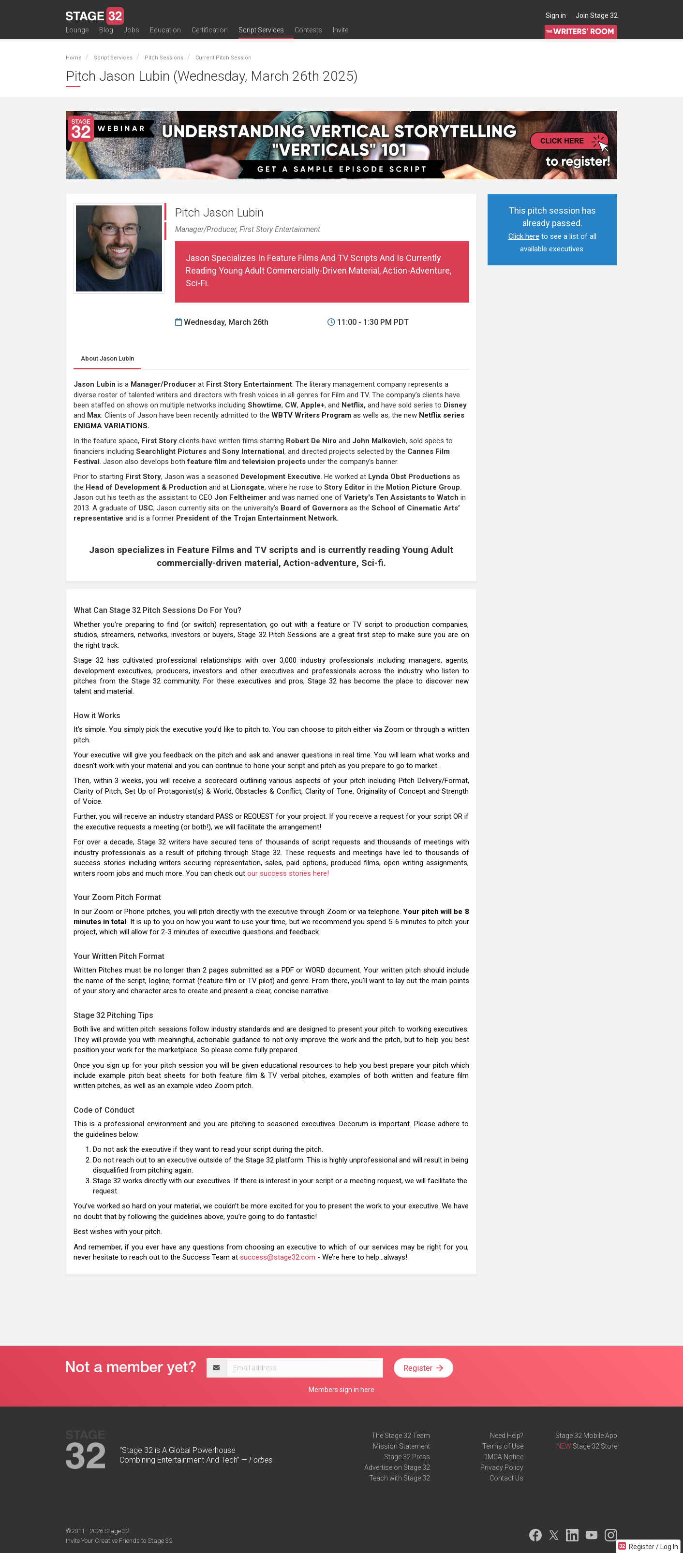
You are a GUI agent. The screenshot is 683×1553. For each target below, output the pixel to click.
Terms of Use (502, 1446)
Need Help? (506, 1435)
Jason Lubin (107, 358)
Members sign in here (341, 1389)
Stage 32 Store (595, 1446)
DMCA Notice (503, 1457)
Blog (106, 37)
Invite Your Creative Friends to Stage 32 (119, 1540)
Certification (210, 37)
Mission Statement (401, 1446)
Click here (523, 236)
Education (165, 37)
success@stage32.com (277, 1257)
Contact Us (506, 1478)
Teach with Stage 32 (399, 1478)
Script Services (261, 37)
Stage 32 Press (407, 1457)
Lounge (77, 37)
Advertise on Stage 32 (397, 1467)
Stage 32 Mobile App (586, 1435)
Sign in (556, 15)
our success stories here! (288, 873)
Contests (308, 37)
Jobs (131, 37)
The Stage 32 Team (400, 1435)
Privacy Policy (501, 1467)
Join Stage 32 (597, 15)
